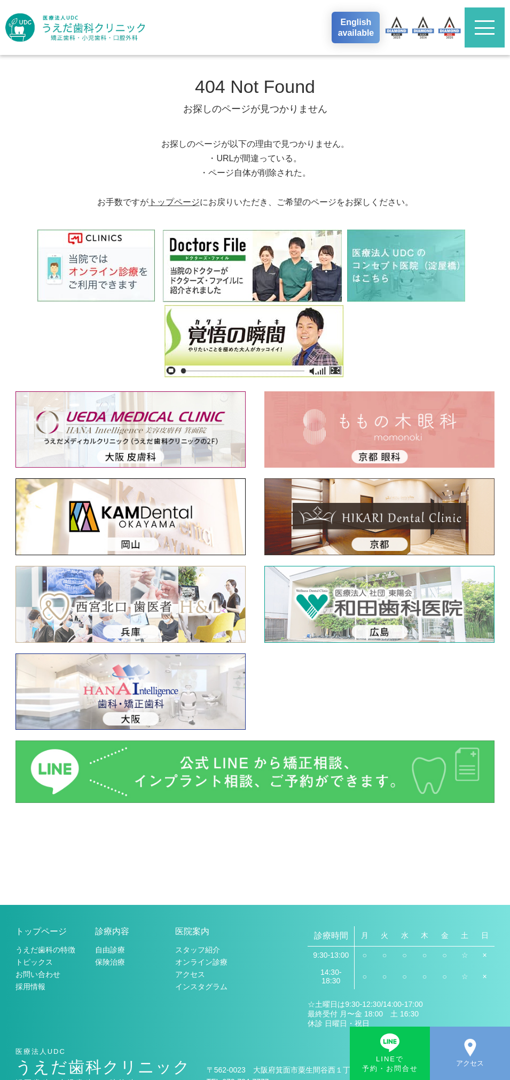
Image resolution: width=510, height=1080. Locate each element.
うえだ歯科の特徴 (45, 855)
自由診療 (110, 855)
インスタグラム (201, 892)
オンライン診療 (201, 867)
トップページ (174, 202)
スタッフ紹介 (197, 855)
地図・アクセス (308, 1030)
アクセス (190, 880)
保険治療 (110, 867)
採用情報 (30, 892)
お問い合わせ (37, 880)
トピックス (34, 867)
